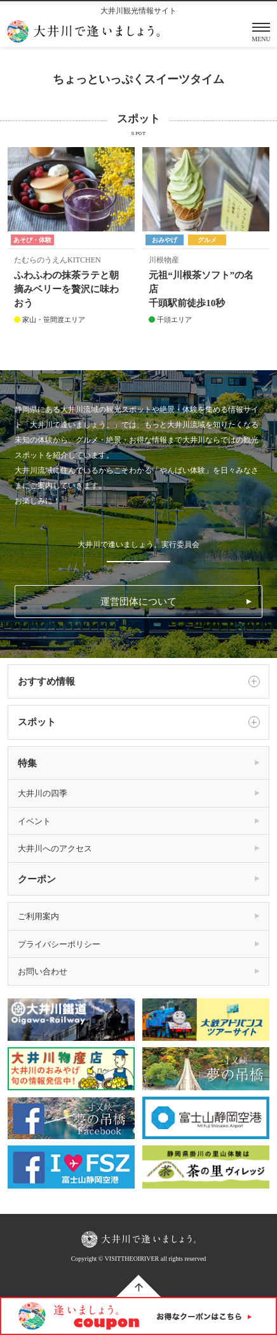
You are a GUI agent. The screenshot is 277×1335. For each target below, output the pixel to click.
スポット (139, 722)
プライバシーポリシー (59, 944)
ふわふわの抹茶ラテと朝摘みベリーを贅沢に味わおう (66, 289)
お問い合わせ (42, 971)
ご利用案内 (38, 916)
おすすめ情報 (139, 681)
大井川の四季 (42, 793)
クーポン (37, 879)
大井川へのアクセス (55, 848)
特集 (27, 763)
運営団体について (138, 602)
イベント (34, 821)
